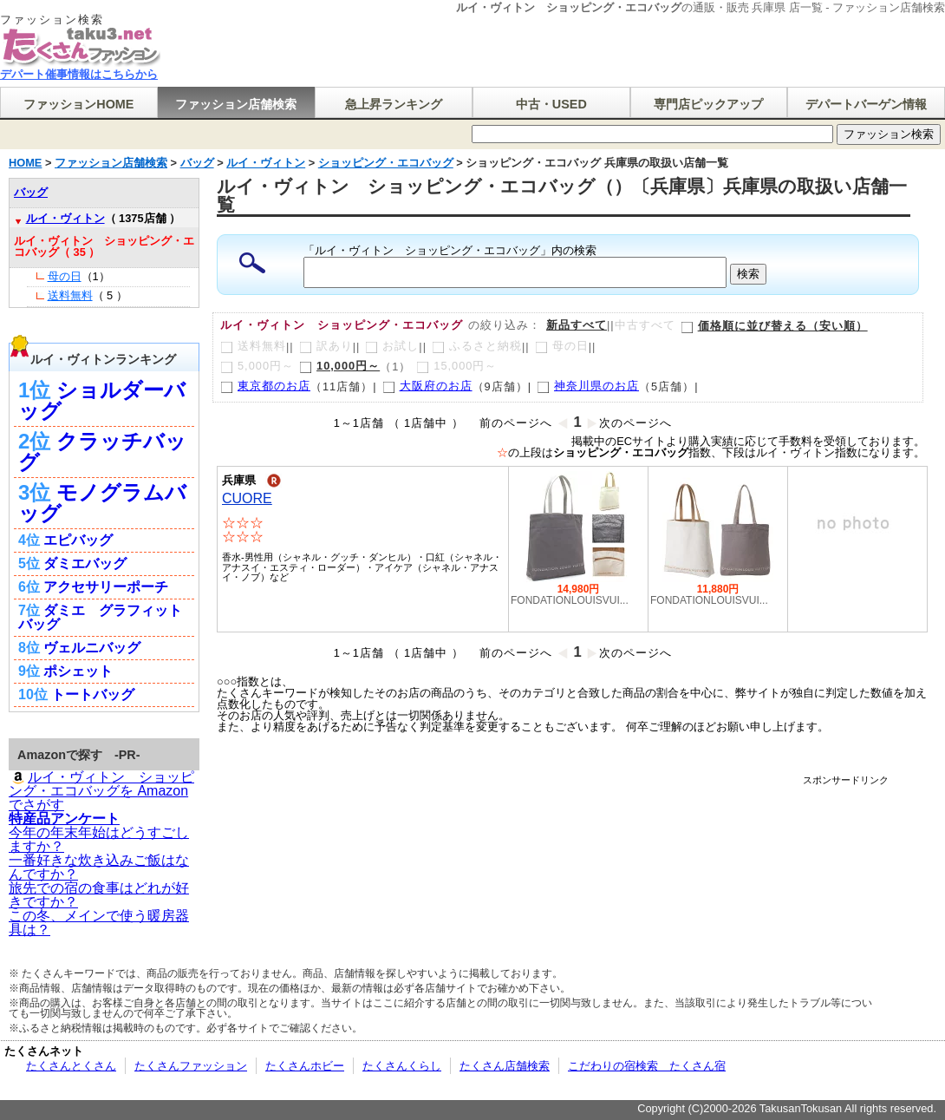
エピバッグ (78, 540)
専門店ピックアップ (708, 104)
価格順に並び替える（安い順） (774, 325)
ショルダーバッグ (102, 400)
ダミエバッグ (85, 563)
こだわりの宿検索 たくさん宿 (647, 1065)
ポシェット (78, 671)
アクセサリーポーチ (105, 587)
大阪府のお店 (427, 385)
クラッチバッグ (102, 451)
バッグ (31, 192)
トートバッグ (92, 694)
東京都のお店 (265, 385)
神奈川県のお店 (588, 385)
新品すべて (576, 324)
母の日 (64, 276)
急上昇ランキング (393, 104)
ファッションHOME (78, 104)
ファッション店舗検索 (236, 104)
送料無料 (70, 295)
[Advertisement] (571, 825)
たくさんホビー (304, 1065)
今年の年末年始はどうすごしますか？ (99, 839)
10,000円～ (339, 365)
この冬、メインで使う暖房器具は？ (99, 922)
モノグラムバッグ (102, 503)
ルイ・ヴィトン (65, 218)
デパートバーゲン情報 (866, 104)
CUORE (247, 498)
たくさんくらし (401, 1065)
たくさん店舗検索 (504, 1065)
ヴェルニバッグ (91, 647)
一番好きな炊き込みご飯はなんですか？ (99, 867)
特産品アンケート (64, 818)
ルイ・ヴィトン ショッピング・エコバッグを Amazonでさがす (101, 791)
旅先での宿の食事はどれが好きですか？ (99, 895)
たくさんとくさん (71, 1065)
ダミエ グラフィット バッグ (100, 617)
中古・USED (551, 104)
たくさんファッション (190, 1065)
